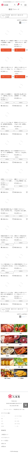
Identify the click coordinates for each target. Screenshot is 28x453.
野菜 (2, 418)
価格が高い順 (20, 15)
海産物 (2, 426)
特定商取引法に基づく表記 (19, 409)
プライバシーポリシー (8, 409)
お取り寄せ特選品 (18, 416)
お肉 (2, 421)
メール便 (16, 426)
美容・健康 (17, 421)
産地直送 (3, 430)
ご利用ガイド (4, 434)
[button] (26, 23)
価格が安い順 (13, 15)
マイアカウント (5, 437)
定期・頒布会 (17, 423)
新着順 (7, 17)
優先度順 (8, 15)
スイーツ (16, 418)
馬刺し (2, 423)
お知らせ (3, 443)
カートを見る (4, 440)
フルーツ (3, 416)
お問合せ (3, 446)
